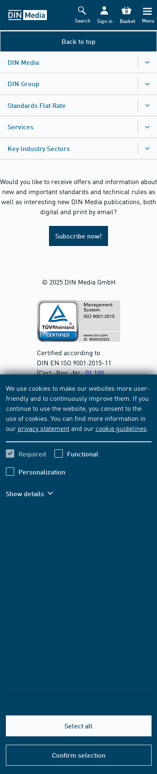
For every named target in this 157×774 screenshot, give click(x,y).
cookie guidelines (121, 428)
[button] (104, 15)
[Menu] (147, 15)
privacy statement (43, 428)
